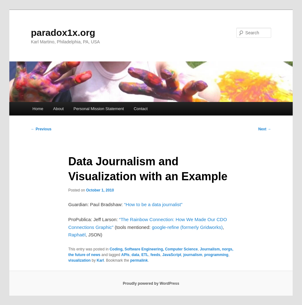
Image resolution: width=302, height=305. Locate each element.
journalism (192, 255)
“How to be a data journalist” (153, 204)
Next (264, 129)
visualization (79, 260)
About (58, 108)
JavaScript (171, 255)
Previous (41, 129)
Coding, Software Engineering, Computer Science (154, 249)
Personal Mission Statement (98, 108)
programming (216, 255)
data (135, 255)
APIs (125, 255)
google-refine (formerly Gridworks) (187, 227)
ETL (145, 255)
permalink (139, 260)
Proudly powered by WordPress (151, 283)
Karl (100, 260)
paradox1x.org (63, 32)
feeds (155, 255)
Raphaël (77, 234)
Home (37, 108)
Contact (141, 108)
